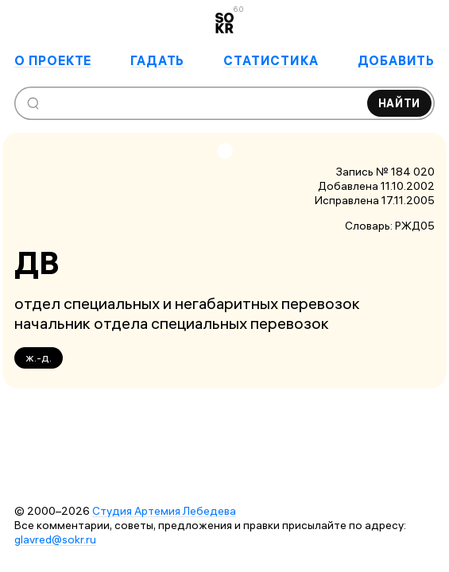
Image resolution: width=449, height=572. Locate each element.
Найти (399, 103)
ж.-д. (38, 357)
